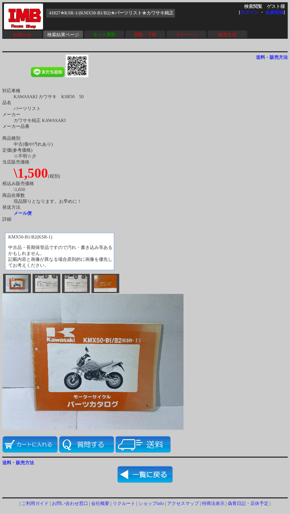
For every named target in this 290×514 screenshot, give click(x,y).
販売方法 (227, 34)
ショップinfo (151, 503)
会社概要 (100, 503)
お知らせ (22, 34)
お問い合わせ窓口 (70, 503)
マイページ (186, 34)
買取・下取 (145, 34)
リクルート (124, 503)
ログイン (249, 12)
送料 (260, 57)
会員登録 (274, 12)
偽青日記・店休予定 (248, 503)
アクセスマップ (183, 503)
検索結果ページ (63, 34)
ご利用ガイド (35, 503)
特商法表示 (213, 503)
